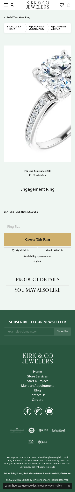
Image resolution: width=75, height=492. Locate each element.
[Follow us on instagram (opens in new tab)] (38, 411)
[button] (12, 5)
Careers (37, 399)
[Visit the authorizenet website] (31, 430)
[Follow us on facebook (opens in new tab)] (27, 411)
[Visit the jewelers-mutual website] (58, 430)
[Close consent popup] (69, 486)
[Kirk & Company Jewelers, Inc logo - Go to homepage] (37, 5)
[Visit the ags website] (17, 430)
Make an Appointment (37, 385)
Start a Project (37, 381)
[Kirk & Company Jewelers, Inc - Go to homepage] (37, 358)
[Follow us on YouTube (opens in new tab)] (49, 411)
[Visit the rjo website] (31, 442)
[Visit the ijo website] (43, 430)
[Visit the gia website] (42, 442)
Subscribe (62, 331)
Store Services (37, 376)
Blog (37, 390)
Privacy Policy (23, 473)
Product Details (37, 280)
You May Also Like (37, 290)
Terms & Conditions (39, 473)
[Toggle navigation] (5, 5)
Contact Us (37, 395)
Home (37, 371)
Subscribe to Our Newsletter (37, 322)
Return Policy (10, 473)
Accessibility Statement (60, 473)
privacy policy (31, 466)
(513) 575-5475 (37, 174)
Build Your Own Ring (18, 17)
